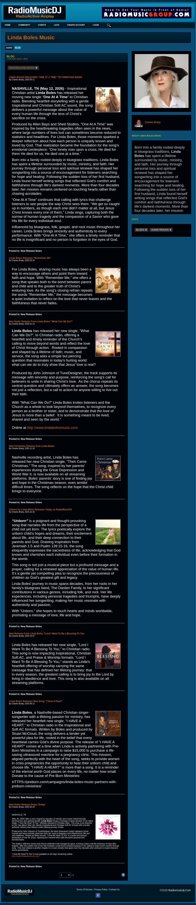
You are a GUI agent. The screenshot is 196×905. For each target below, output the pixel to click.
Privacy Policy (100, 889)
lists (56, 25)
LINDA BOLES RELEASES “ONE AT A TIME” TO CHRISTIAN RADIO (45, 77)
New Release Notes (31, 251)
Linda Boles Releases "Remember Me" (30, 258)
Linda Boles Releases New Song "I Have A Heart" (36, 701)
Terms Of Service (84, 889)
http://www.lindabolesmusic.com (52, 428)
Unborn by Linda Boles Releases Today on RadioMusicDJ (40, 509)
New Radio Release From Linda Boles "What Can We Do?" (41, 321)
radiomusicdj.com (179, 890)
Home (8, 25)
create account (76, 25)
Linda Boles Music (14, 59)
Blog (26, 59)
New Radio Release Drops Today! (27, 804)
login (96, 25)
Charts (42, 25)
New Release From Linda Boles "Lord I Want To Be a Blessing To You (46, 633)
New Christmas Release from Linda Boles (31, 446)
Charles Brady (152, 122)
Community (24, 25)
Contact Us (114, 889)
